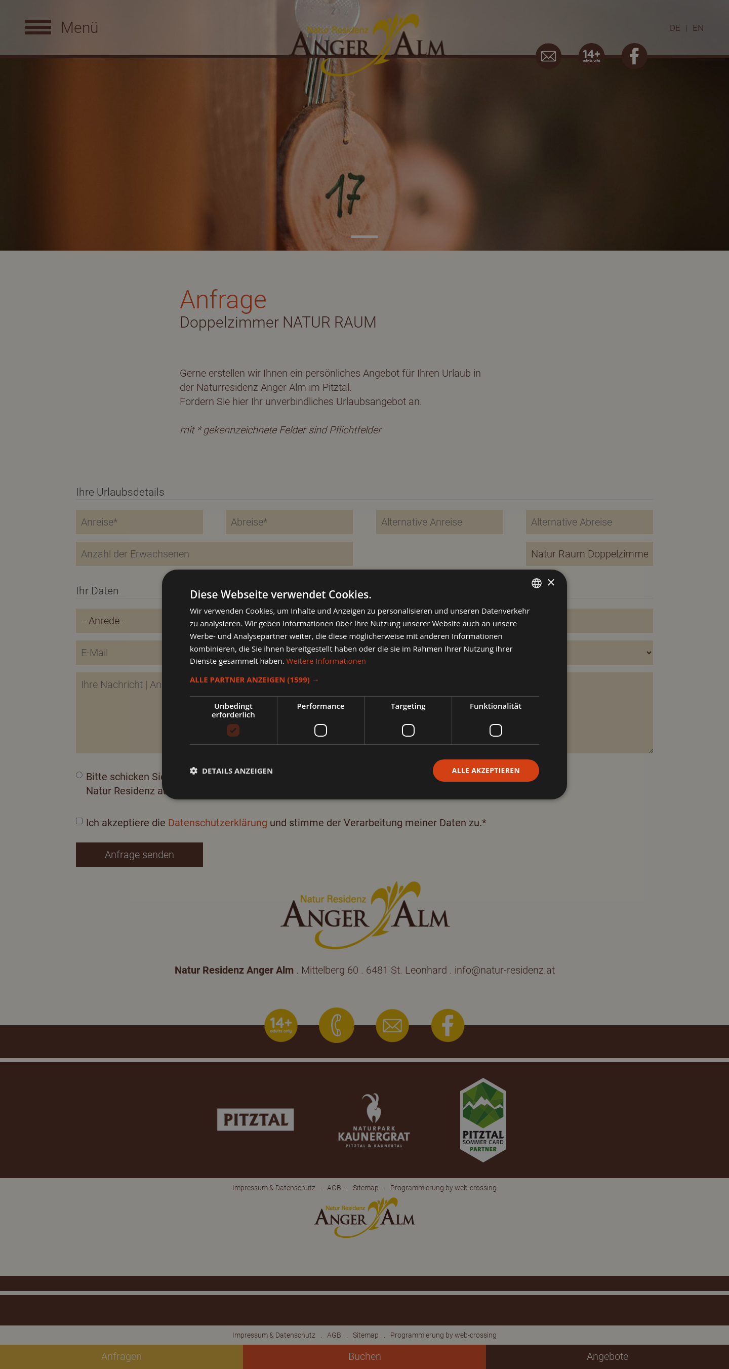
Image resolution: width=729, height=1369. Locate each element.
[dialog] (364, 684)
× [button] (550, 582)
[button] (364, 679)
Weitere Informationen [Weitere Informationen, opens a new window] (327, 661)
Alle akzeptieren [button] (485, 770)
